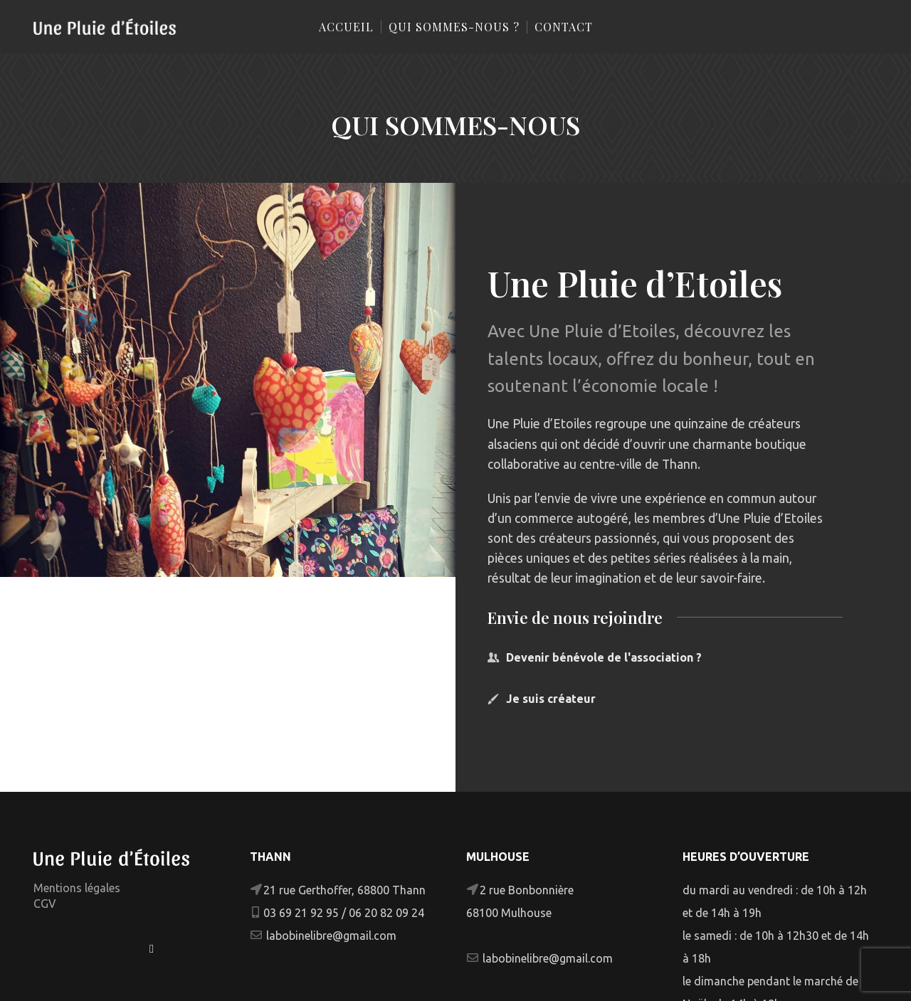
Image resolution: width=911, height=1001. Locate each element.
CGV (44, 903)
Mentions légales (76, 887)
